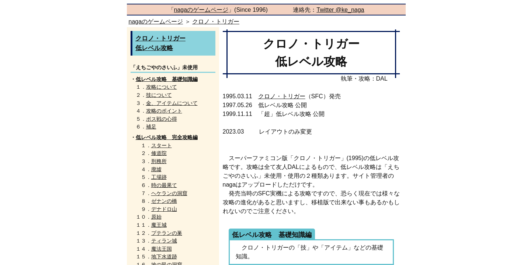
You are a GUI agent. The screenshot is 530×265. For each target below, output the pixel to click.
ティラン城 (164, 241)
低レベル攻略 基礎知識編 (167, 79)
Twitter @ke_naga (340, 10)
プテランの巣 (166, 233)
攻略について (161, 87)
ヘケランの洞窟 (169, 193)
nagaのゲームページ (201, 10)
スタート (161, 145)
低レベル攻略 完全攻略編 (167, 137)
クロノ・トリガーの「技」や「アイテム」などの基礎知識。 (306, 249)
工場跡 (159, 177)
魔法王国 (161, 249)
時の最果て (164, 185)
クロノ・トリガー (215, 21)
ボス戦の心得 (161, 119)
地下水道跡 (164, 256)
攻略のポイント (164, 111)
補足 (151, 127)
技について (159, 95)
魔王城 (159, 225)
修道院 (159, 153)
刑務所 (159, 161)
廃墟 (156, 169)
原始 (156, 217)
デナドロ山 (164, 209)
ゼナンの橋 (164, 201)
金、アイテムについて (172, 103)
